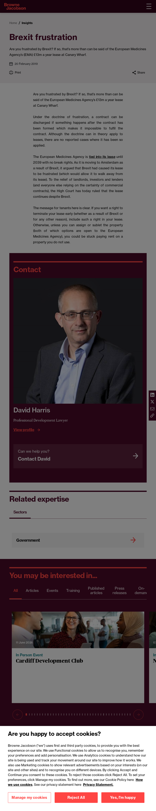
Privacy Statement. (98, 790)
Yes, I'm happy (123, 802)
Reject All (76, 802)
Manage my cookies (29, 802)
